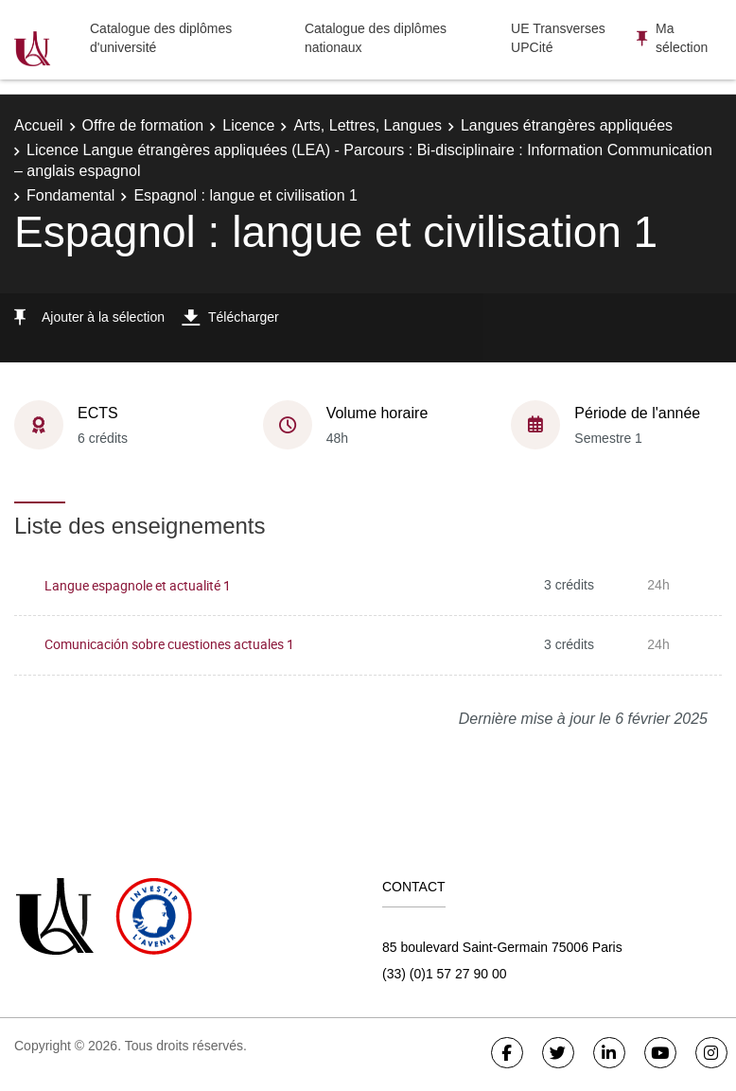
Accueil (38, 125)
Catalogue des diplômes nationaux (376, 38)
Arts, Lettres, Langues (367, 125)
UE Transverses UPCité (558, 38)
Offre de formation (143, 125)
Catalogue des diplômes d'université (161, 38)
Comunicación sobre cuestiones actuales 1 (169, 644)
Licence (248, 125)
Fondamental (70, 195)
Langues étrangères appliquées (567, 125)
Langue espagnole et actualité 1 (137, 585)
